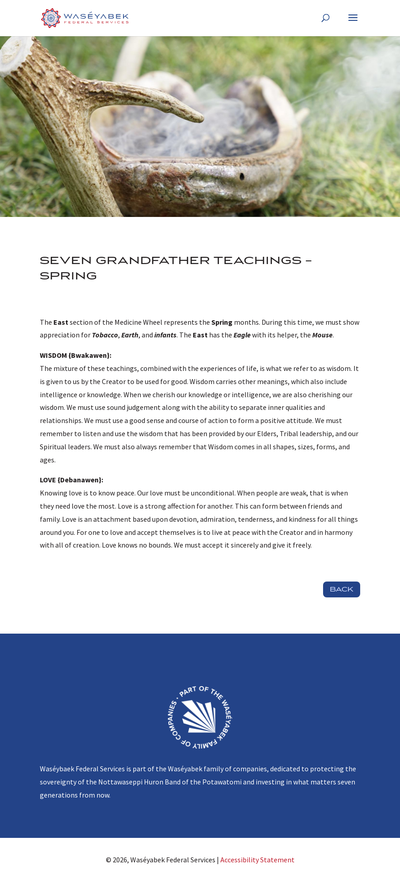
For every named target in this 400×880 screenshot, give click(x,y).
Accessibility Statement (257, 859)
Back (341, 589)
